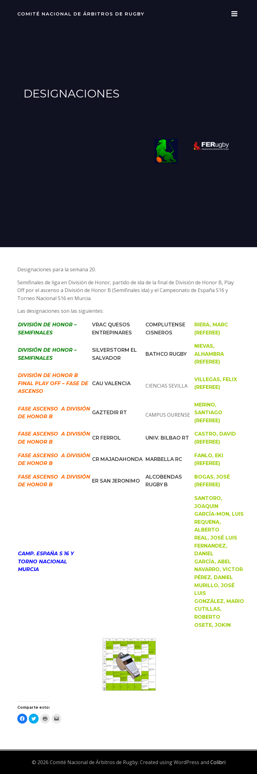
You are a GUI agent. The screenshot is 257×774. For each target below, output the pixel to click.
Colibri (217, 762)
